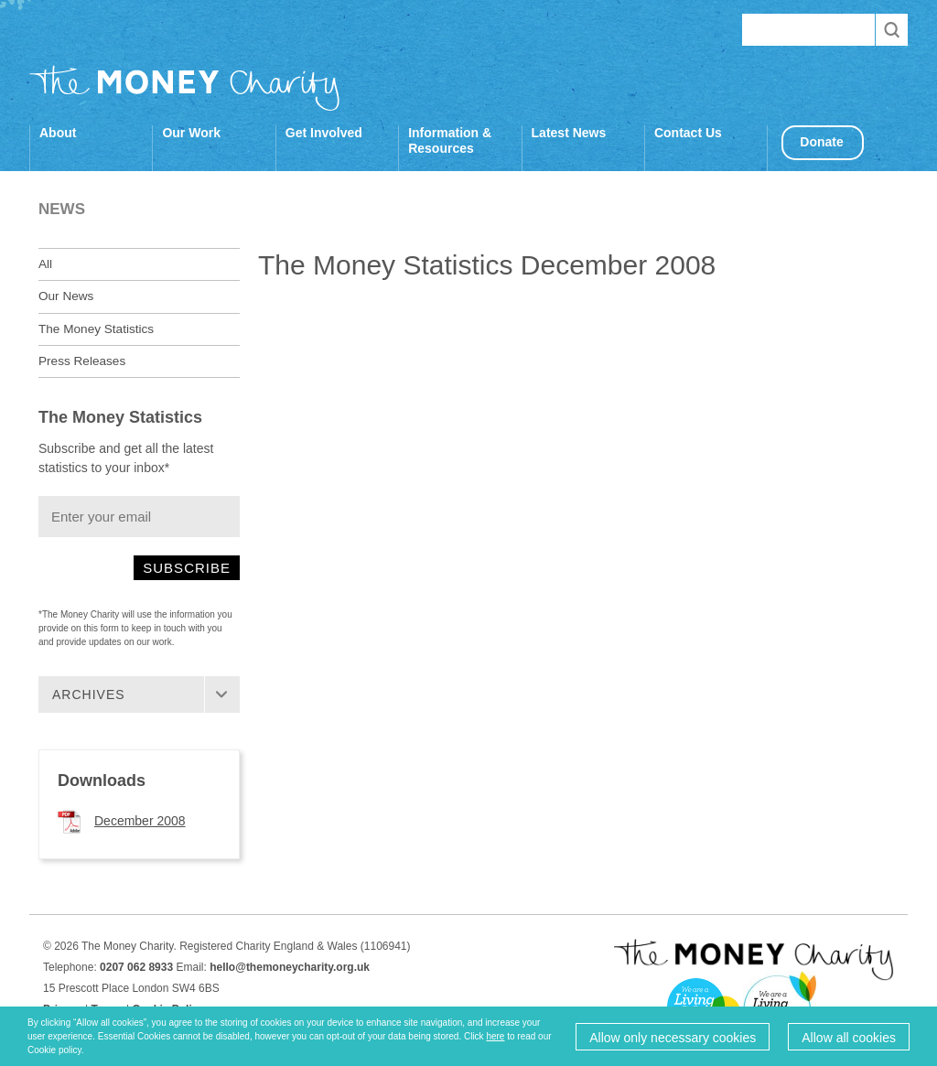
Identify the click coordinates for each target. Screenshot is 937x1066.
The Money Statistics (96, 329)
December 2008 (140, 820)
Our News (65, 296)
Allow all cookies (849, 1037)
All (45, 264)
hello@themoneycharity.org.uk (290, 967)
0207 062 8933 (136, 967)
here (495, 1036)
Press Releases (81, 361)
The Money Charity (184, 88)
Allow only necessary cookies (672, 1037)
